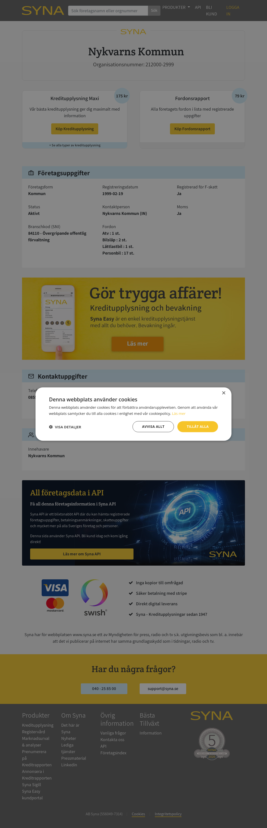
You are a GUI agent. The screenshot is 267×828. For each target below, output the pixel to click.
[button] (65, 426)
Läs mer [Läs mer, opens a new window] (179, 413)
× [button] (223, 393)
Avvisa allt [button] (153, 426)
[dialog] (133, 414)
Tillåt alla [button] (198, 426)
